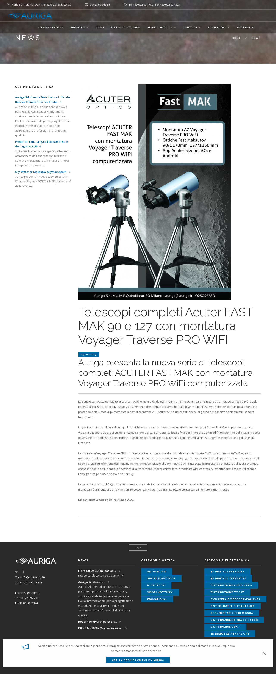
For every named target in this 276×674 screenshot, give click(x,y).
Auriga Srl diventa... (91, 582)
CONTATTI (190, 27)
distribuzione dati (225, 626)
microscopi (156, 585)
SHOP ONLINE (246, 27)
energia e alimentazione (229, 633)
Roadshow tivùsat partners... (97, 622)
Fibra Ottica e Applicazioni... (97, 571)
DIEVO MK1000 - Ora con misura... (100, 628)
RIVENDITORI (217, 27)
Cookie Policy (82, 656)
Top (138, 547)
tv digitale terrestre (228, 578)
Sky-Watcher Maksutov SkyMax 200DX (40, 172)
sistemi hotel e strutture (232, 606)
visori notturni (160, 592)
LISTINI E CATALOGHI (125, 27)
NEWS (100, 27)
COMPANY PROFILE (51, 27)
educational (157, 599)
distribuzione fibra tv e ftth (234, 620)
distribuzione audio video (231, 585)
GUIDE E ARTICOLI (159, 27)
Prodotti (78, 27)
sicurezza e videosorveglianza (235, 599)
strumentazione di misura (231, 613)
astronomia (156, 571)
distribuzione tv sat (227, 592)
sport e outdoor (161, 578)
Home (236, 38)
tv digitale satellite (227, 571)
